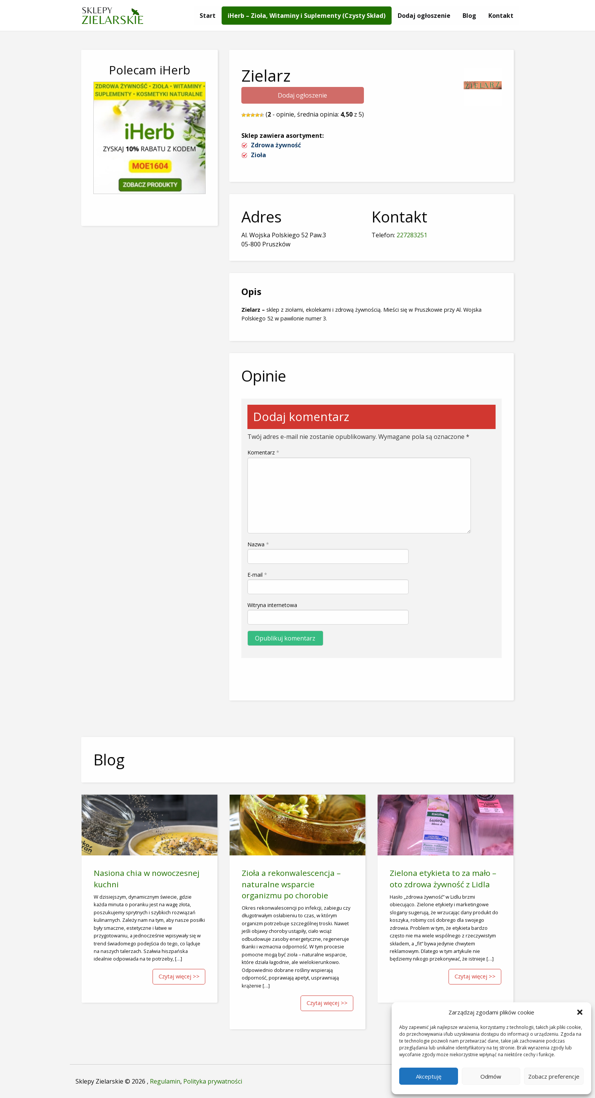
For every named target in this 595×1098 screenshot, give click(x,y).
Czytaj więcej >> (179, 976)
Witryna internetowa (272, 605)
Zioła (258, 155)
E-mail (257, 574)
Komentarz (263, 452)
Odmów (490, 1076)
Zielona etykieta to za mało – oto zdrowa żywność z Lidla (443, 878)
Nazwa (258, 544)
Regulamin (165, 1081)
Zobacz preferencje (553, 1076)
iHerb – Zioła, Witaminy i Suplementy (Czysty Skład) (307, 15)
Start (208, 15)
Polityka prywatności (212, 1081)
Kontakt (500, 15)
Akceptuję (428, 1076)
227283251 (412, 235)
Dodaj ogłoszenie (424, 15)
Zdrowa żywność (276, 145)
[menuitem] (208, 15)
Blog (469, 15)
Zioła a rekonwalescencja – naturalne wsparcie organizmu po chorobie (291, 884)
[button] (580, 1012)
